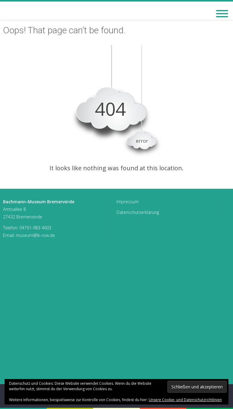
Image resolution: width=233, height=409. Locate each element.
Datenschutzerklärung (137, 212)
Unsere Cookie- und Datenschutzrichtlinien (185, 399)
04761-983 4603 (35, 228)
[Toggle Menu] (222, 13)
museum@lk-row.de (35, 235)
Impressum (127, 202)
